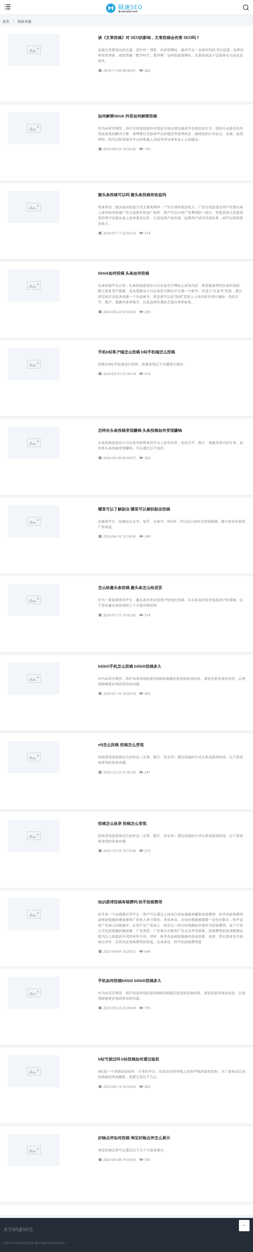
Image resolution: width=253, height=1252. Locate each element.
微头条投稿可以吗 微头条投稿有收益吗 (132, 195)
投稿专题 (24, 21)
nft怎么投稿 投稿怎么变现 (121, 745)
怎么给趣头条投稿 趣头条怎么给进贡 (130, 588)
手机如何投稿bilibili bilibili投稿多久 (129, 981)
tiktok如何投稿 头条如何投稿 (123, 273)
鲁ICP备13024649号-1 (51, 1243)
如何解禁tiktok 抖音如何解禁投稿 (127, 116)
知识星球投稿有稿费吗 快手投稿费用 (130, 902)
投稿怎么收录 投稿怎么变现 (122, 823)
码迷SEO (28, 1243)
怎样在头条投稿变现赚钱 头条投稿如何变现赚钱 (140, 430)
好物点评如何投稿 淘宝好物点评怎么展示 (134, 1138)
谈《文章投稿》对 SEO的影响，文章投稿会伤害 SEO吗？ (149, 38)
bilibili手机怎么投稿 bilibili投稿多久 (129, 666)
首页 (5, 21)
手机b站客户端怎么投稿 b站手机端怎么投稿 (136, 352)
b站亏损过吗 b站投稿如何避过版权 (128, 1059)
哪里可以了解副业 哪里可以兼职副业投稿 (134, 509)
